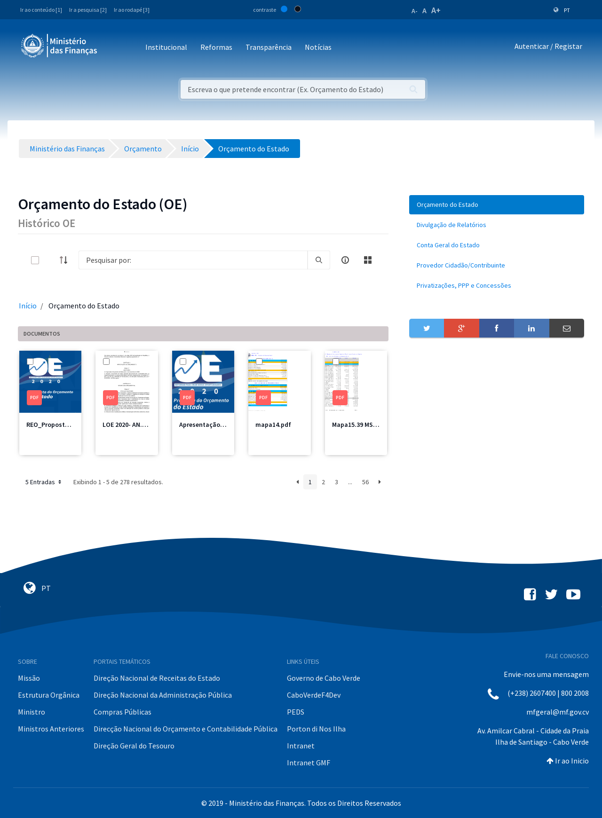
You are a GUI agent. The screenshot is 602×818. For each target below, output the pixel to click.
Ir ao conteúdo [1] (41, 9)
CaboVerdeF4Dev (314, 695)
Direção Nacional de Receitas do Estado (157, 678)
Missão (29, 678)
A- (415, 11)
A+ (436, 10)
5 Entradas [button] (44, 482)
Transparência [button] (269, 47)
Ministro (31, 711)
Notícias (318, 47)
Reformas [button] (216, 47)
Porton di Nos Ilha (316, 728)
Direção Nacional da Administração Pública (163, 695)
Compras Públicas (122, 711)
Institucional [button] (166, 47)
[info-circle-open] (345, 259)
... (350, 482)
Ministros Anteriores (51, 728)
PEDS (295, 711)
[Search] (193, 260)
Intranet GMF (308, 762)
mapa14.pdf (273, 424)
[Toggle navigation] (112, 48)
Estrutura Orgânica (48, 695)
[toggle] (50, 260)
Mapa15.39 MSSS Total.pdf (371, 424)
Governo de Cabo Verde (323, 678)
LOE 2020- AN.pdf (127, 424)
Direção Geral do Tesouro (134, 745)
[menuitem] (496, 204)
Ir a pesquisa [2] (88, 9)
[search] (319, 260)
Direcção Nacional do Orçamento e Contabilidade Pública (185, 728)
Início (28, 305)
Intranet (301, 745)
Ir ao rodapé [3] (132, 9)
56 (365, 482)
